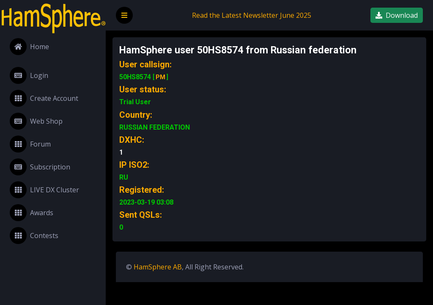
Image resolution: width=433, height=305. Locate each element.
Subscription (40, 166)
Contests (34, 235)
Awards (31, 212)
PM (160, 77)
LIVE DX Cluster (44, 189)
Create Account (44, 98)
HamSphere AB (158, 267)
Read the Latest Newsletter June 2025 (251, 15)
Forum (30, 144)
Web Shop (36, 121)
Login (29, 75)
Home (29, 46)
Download (396, 15)
